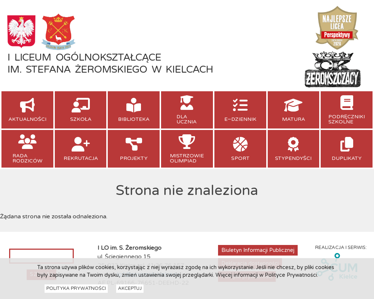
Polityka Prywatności (76, 291)
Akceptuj (130, 291)
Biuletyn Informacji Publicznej (257, 250)
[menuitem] (27, 110)
